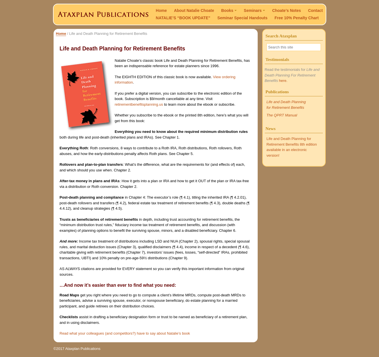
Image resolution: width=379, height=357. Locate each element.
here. (283, 80)
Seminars (254, 10)
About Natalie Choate (194, 10)
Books (229, 10)
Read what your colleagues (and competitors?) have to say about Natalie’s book (125, 333)
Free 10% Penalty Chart (297, 18)
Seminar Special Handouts (242, 18)
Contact (315, 10)
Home (161, 10)
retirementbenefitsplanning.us (139, 104)
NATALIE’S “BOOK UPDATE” (183, 18)
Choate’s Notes (286, 10)
